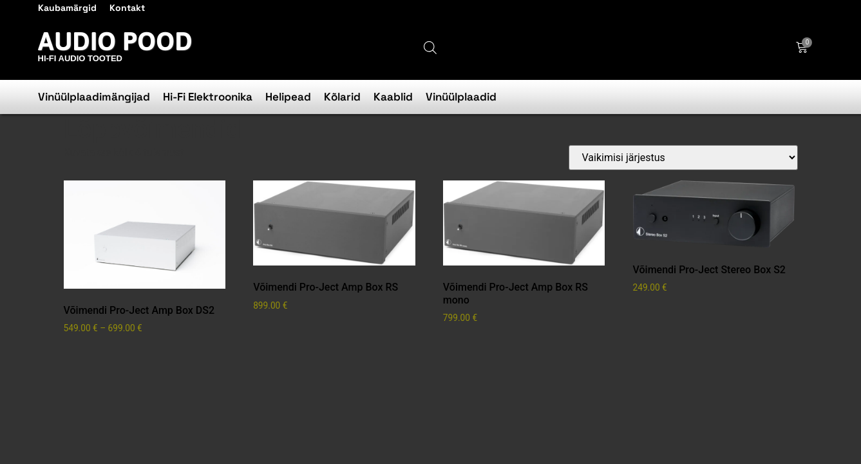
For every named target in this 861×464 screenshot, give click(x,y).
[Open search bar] (430, 47)
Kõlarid (342, 97)
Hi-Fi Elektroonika (207, 97)
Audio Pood (115, 40)
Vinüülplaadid (461, 97)
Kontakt (127, 8)
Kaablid (393, 97)
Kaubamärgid (67, 8)
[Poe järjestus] (683, 157)
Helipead (288, 97)
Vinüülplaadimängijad (94, 97)
